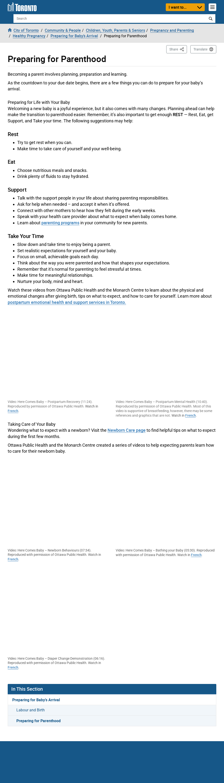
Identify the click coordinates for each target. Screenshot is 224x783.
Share (178, 49)
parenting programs (60, 223)
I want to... (177, 7)
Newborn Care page (127, 430)
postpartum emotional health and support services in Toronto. (67, 302)
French (13, 410)
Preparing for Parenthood (38, 720)
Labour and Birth (30, 710)
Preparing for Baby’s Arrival (36, 699)
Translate (200, 49)
